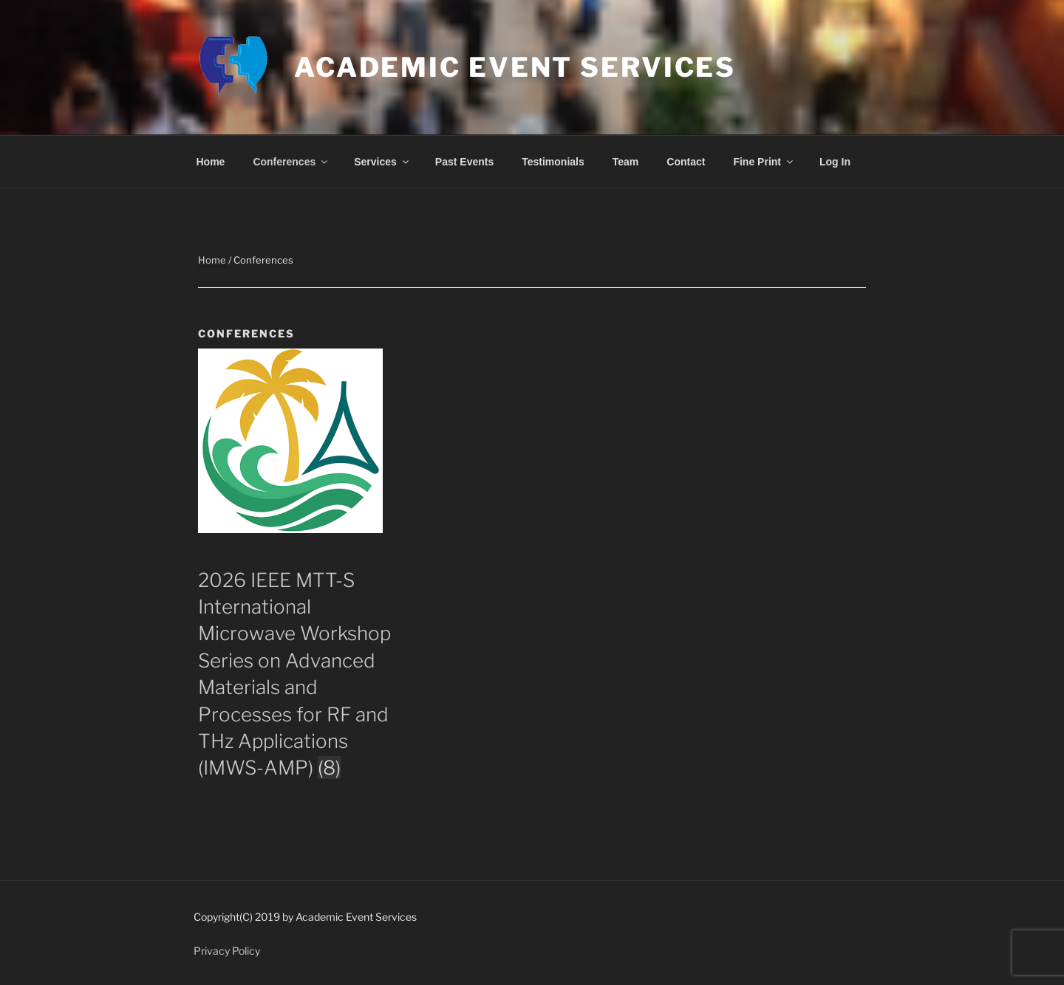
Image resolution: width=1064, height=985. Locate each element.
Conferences (291, 162)
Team (626, 162)
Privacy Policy (227, 950)
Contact (685, 162)
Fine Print (764, 162)
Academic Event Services (515, 67)
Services (382, 162)
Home (211, 162)
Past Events (464, 162)
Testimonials (553, 162)
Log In (834, 162)
